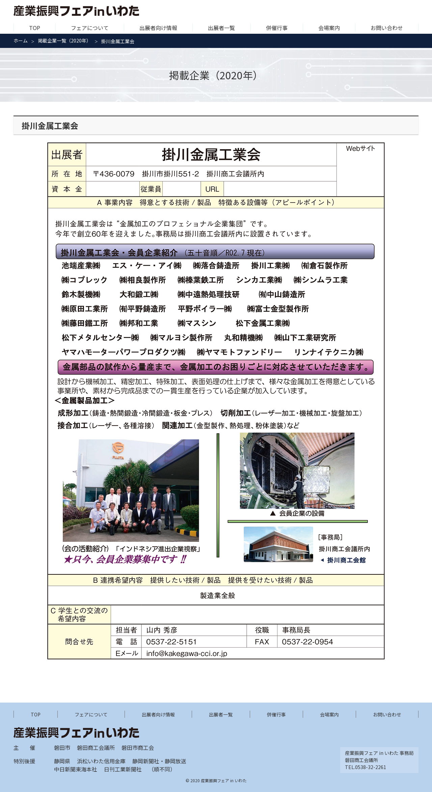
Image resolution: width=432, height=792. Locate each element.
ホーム (21, 40)
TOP (34, 28)
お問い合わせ (387, 28)
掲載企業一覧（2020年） (64, 40)
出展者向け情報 (158, 28)
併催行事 (277, 28)
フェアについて (90, 28)
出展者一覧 (221, 28)
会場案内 (329, 28)
